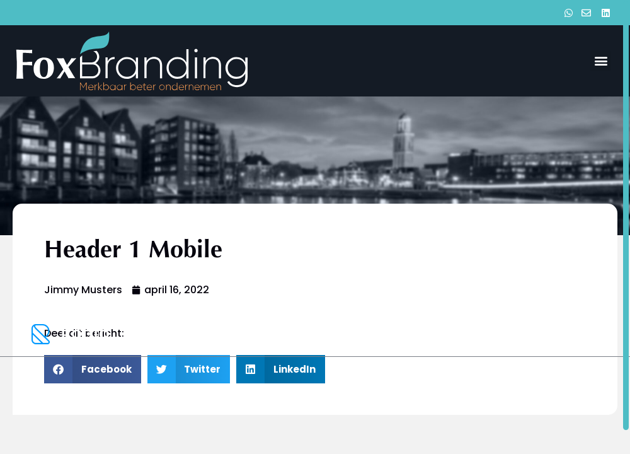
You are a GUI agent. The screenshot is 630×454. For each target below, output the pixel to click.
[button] (600, 60)
